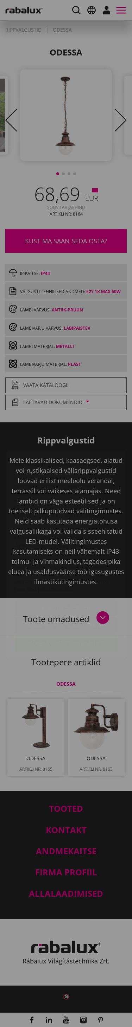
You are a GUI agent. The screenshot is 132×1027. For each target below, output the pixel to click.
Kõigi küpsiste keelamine (66, 584)
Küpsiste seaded (66, 566)
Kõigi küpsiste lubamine (66, 602)
